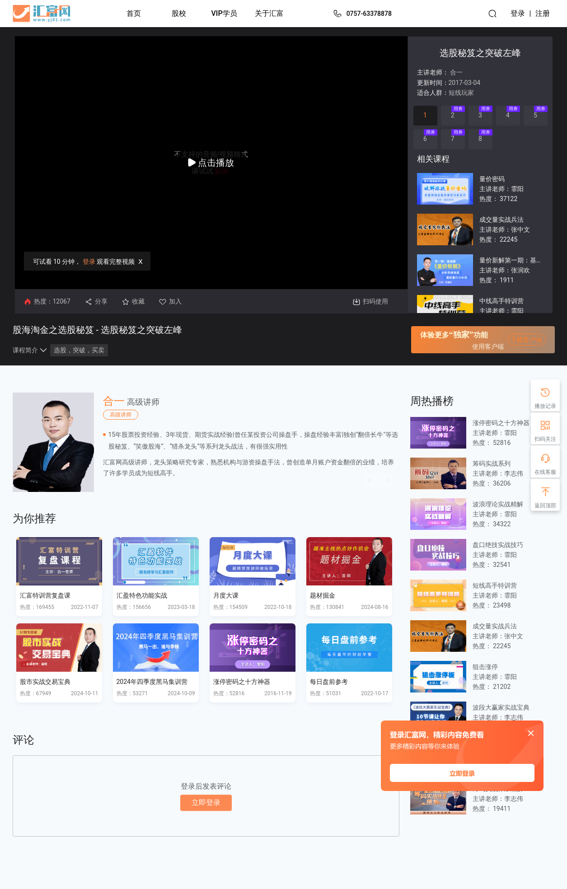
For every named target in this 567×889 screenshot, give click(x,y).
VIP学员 (224, 13)
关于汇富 (269, 13)
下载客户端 (526, 339)
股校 (179, 13)
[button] (369, 480)
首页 (134, 13)
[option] (206, 442)
